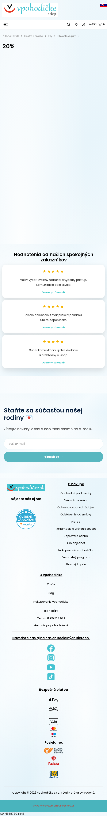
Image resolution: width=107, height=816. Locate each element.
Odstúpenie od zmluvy (75, 514)
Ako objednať (76, 543)
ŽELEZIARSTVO (11, 36)
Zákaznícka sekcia (75, 500)
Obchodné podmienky (75, 493)
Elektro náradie (33, 36)
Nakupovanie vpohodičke (75, 550)
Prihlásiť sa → (53, 457)
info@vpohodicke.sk (54, 626)
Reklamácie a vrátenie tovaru (76, 529)
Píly (50, 36)
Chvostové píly (66, 36)
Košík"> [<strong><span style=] (97, 24)
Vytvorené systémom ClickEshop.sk (53, 805)
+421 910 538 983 (54, 618)
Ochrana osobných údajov (75, 507)
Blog (51, 593)
